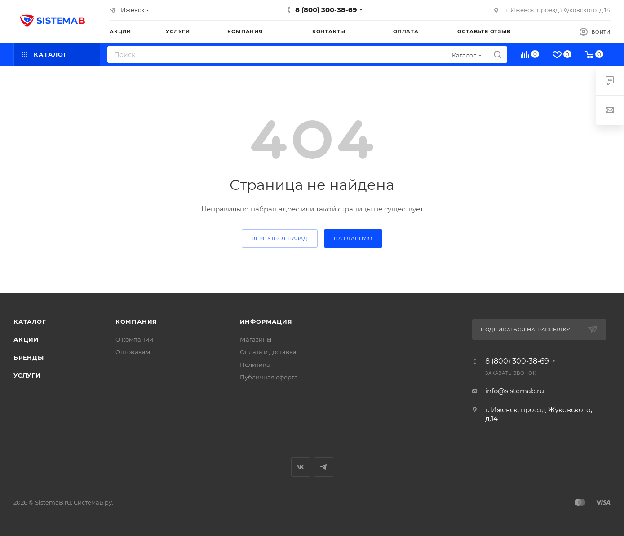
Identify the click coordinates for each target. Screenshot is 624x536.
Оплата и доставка (268, 352)
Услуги (27, 375)
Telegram (323, 467)
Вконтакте (300, 467)
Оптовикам (132, 352)
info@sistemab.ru (514, 391)
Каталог (29, 321)
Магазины (255, 339)
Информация (266, 321)
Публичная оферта (269, 377)
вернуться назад (280, 238)
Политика (255, 364)
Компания (136, 321)
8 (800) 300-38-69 (326, 9)
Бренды (28, 357)
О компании (134, 339)
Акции (26, 339)
